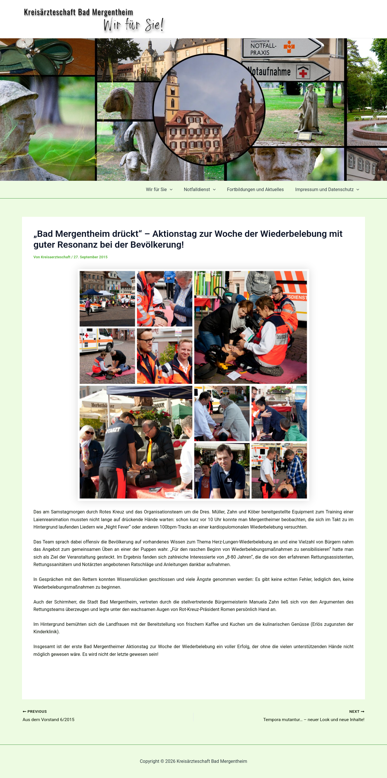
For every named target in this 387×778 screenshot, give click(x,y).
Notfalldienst (205, 189)
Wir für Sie (167, 189)
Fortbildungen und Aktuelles (258, 189)
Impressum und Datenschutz (328, 189)
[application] (178, 189)
